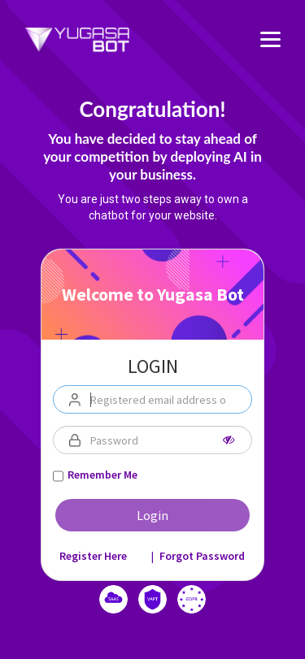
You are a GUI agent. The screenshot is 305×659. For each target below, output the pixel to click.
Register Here (93, 555)
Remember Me (102, 474)
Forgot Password (202, 555)
